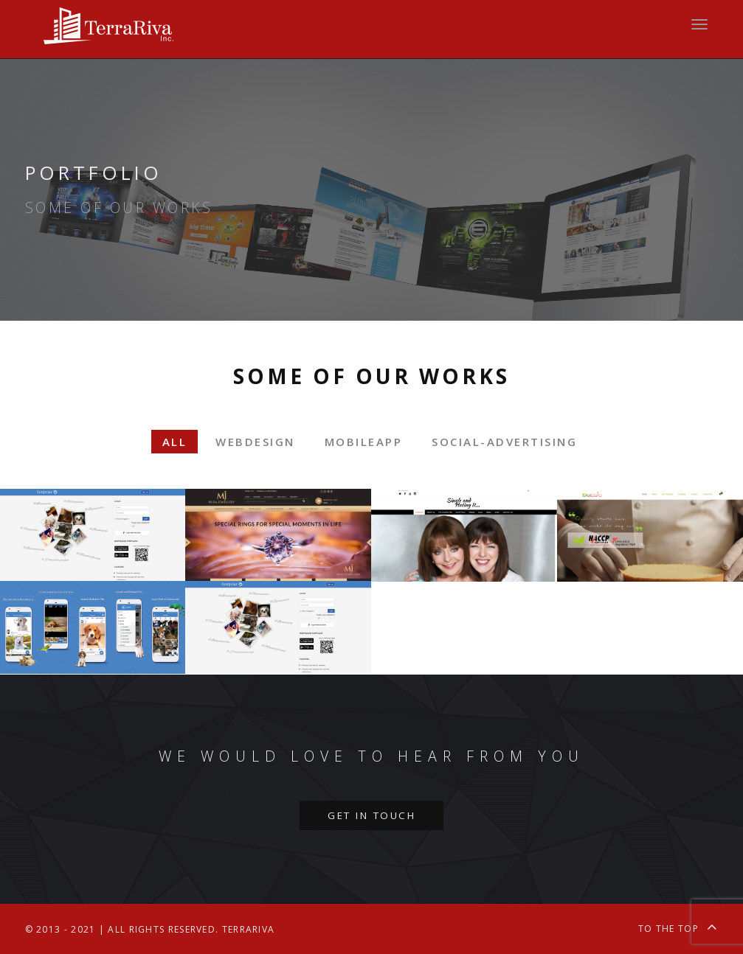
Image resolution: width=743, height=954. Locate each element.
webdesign (255, 441)
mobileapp (364, 441)
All (174, 441)
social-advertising (504, 441)
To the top (678, 927)
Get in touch (371, 815)
